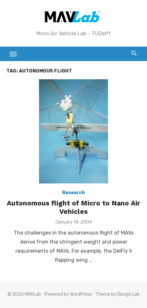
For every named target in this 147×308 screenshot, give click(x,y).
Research (73, 192)
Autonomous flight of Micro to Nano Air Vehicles (73, 207)
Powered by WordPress (68, 294)
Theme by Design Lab (117, 294)
